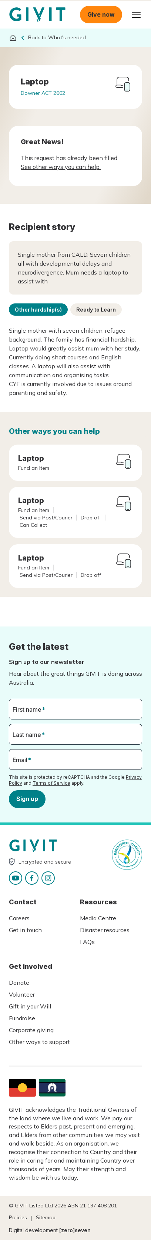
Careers (19, 918)
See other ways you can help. (61, 166)
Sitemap (46, 1217)
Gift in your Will (30, 1006)
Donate (19, 982)
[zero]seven (75, 1230)
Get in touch (25, 930)
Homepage (37, 14)
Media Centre (98, 918)
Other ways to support (39, 1041)
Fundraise (22, 1018)
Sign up (27, 798)
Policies (18, 1217)
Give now (101, 14)
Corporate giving (31, 1030)
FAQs (87, 941)
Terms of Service (51, 782)
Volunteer (22, 994)
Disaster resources (105, 930)
